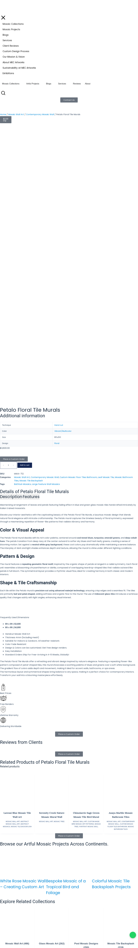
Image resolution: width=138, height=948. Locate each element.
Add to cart (24, 195)
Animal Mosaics (52, 842)
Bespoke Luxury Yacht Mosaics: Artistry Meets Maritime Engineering (114, 724)
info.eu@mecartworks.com (19, 937)
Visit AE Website (55, 914)
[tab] (11, 227)
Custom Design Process (55, 863)
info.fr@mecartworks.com (60, 937)
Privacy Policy (82, 845)
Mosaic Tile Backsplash (31, 210)
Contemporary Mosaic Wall (40, 114)
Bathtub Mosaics (22, 213)
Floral (56, 173)
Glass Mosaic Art (52, 673)
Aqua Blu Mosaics (84, 863)
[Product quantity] (8, 195)
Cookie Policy (82, 842)
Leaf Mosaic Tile (106, 207)
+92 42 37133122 (113, 907)
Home (3, 114)
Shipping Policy (82, 834)
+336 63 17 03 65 (55, 934)
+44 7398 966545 (14, 934)
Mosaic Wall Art (16, 114)
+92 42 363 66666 (97, 907)
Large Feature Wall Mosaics (46, 213)
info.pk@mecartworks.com (102, 910)
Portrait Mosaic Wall (88, 556)
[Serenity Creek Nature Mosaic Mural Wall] (51, 517)
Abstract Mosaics (53, 845)
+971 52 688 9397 (55, 907)
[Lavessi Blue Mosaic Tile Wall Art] (17, 517)
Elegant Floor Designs (55, 840)
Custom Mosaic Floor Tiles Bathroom (78, 207)
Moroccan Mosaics (53, 848)
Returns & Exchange (85, 837)
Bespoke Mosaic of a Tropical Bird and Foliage (66, 616)
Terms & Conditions (85, 840)
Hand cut (58, 154)
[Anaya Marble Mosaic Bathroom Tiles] (121, 517)
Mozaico (80, 868)
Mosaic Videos (51, 866)
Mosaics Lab (81, 865)
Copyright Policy (83, 848)
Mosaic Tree (59, 551)
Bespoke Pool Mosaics (55, 834)
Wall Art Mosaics (52, 837)
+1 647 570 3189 (14, 907)
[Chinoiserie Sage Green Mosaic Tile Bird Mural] (86, 517)
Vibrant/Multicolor (62, 161)
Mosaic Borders (52, 857)
